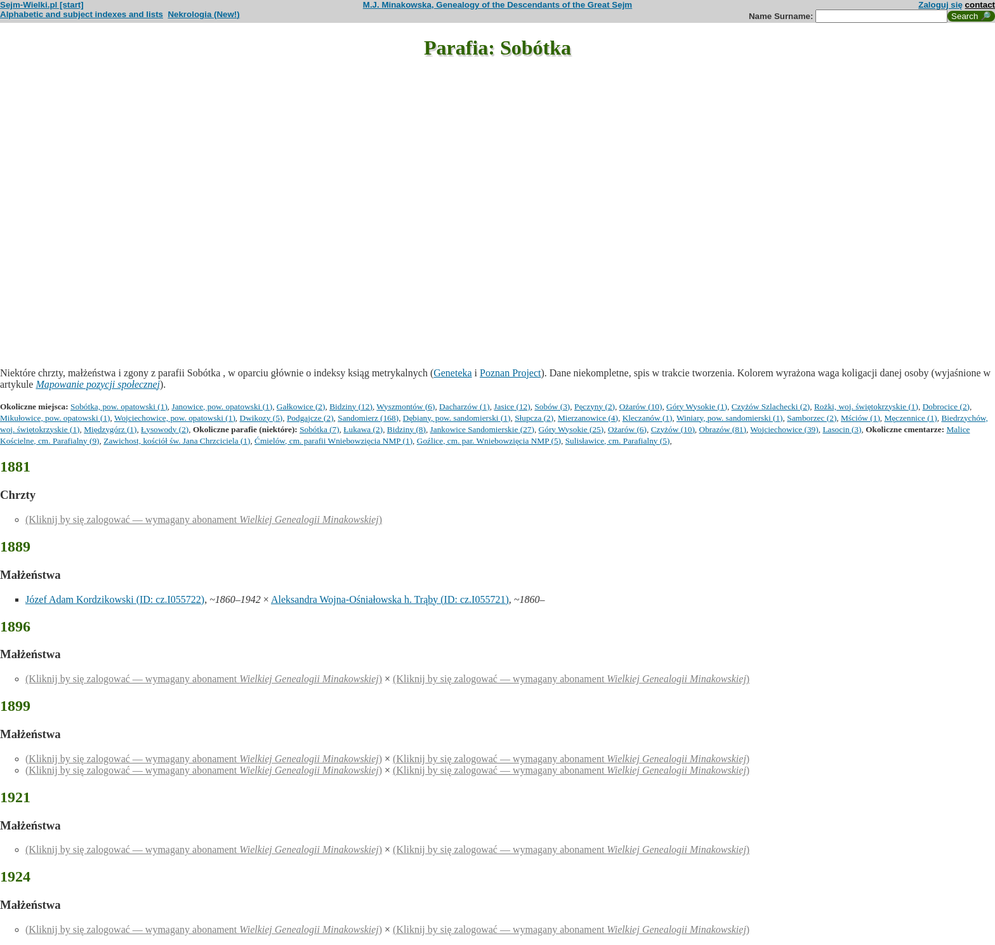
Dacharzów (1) (464, 406)
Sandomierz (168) (368, 418)
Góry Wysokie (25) (571, 429)
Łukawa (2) (363, 429)
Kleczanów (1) (648, 418)
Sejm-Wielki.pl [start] (42, 5)
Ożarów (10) (640, 406)
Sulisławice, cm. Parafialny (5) (617, 441)
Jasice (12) (512, 406)
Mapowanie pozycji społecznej (98, 384)
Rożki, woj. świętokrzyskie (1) (866, 406)
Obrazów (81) (722, 429)
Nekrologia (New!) (203, 14)
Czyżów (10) (673, 429)
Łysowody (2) (164, 429)
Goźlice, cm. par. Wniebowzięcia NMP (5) (489, 441)
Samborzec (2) (811, 418)
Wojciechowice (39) (784, 429)
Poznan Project (510, 372)
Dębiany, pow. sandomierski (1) (457, 418)
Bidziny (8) (406, 429)
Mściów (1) (860, 418)
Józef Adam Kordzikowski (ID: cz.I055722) (114, 599)
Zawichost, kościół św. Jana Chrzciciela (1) (176, 441)
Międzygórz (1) (110, 429)
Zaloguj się (940, 5)
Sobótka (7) (319, 429)
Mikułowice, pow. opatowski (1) (55, 418)
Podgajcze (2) (310, 418)
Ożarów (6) (627, 429)
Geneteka (452, 372)
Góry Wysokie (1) (696, 406)
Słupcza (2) (534, 418)
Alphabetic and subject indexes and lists (81, 14)
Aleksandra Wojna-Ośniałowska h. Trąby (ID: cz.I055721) (390, 599)
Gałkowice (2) (301, 406)
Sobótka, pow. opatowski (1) (119, 406)
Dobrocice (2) (946, 406)
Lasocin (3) (841, 429)
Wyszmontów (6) (405, 406)
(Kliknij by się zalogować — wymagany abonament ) (203, 519)
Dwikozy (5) (261, 418)
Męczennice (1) (911, 418)
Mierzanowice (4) (588, 418)
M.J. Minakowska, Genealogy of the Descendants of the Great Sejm (497, 5)
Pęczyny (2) (594, 406)
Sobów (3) (552, 406)
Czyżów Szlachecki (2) (771, 406)
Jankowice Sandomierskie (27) (482, 429)
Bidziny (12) (350, 406)
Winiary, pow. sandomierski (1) (729, 418)
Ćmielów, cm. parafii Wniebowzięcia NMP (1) (333, 441)
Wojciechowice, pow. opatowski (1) (174, 418)
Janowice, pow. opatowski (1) (222, 406)
